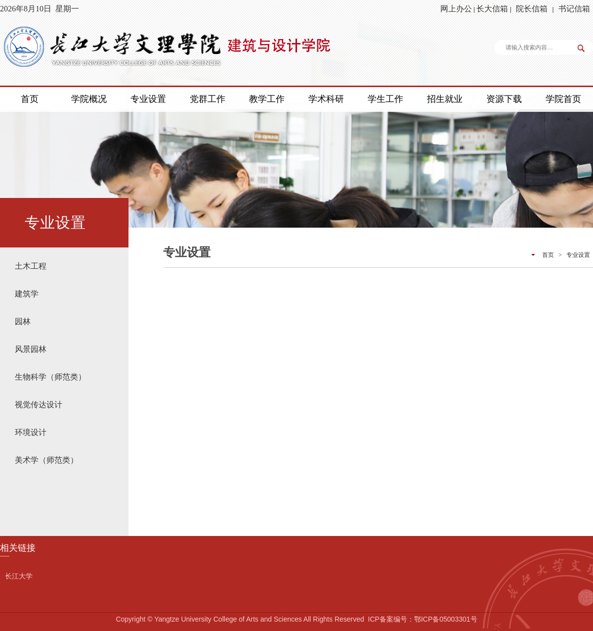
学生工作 (385, 99)
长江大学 (19, 576)
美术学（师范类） (46, 460)
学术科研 (326, 99)
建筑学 (27, 294)
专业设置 (148, 99)
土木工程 (30, 266)
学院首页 (563, 99)
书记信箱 (574, 8)
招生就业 (445, 99)
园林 (23, 321)
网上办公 (456, 8)
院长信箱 (532, 8)
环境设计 (30, 432)
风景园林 (30, 349)
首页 (30, 99)
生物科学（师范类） (50, 377)
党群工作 (207, 99)
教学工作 (267, 99)
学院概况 (89, 99)
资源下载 (504, 99)
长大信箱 (492, 8)
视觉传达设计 (38, 404)
